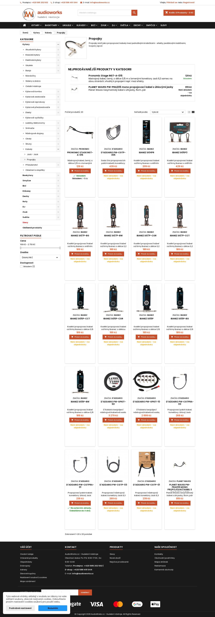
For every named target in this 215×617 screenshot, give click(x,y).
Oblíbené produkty (32, 227)
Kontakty (159, 554)
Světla (124, 25)
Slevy (164, 25)
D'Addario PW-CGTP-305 (113, 153)
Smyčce (150, 25)
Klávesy (81, 25)
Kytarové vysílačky (34, 117)
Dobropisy (25, 565)
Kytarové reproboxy (35, 102)
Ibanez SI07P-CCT (180, 235)
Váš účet (26, 547)
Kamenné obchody (164, 569)
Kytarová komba (34, 91)
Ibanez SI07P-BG (80, 235)
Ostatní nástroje (33, 86)
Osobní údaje (26, 554)
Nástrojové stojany (35, 133)
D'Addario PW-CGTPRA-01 (80, 486)
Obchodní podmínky (165, 558)
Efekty (28, 112)
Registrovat (189, 2)
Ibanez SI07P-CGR (146, 235)
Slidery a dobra (33, 81)
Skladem (29, 266)
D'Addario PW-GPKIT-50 (113, 403)
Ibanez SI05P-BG (180, 318)
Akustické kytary (33, 49)
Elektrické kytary (33, 60)
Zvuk (103, 25)
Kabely (29, 149)
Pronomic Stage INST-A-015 (105, 75)
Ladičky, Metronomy (35, 123)
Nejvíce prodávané (119, 561)
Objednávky (26, 561)
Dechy (137, 25)
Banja (28, 70)
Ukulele (67, 25)
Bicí (93, 25)
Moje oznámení (27, 581)
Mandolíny (31, 75)
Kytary (35, 25)
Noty (25, 201)
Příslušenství (32, 164)
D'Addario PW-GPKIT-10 (146, 401)
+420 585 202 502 (40, 2)
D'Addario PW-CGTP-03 (113, 484)
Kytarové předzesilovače (38, 107)
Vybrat (168, 112)
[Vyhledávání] (107, 13)
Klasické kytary (33, 54)
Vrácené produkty (29, 558)
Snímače (30, 128)
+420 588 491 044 (69, 2)
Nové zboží (115, 558)
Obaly (28, 138)
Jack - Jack (32, 154)
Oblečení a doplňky (35, 170)
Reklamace (160, 565)
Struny (29, 143)
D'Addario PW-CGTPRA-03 (180, 403)
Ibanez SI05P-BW (80, 401)
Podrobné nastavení (20, 608)
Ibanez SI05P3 (179, 152)
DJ (113, 25)
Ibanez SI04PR (146, 152)
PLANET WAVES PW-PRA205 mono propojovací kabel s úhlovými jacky (131, 87)
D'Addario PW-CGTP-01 (146, 484)
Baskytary (51, 25)
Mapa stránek (161, 561)
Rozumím (53, 608)
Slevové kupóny (28, 573)
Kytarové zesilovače (35, 96)
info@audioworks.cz (100, 2)
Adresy (23, 569)
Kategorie (26, 39)
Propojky (31, 159)
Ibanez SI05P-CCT (80, 318)
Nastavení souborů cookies (33, 577)
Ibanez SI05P (146, 318)
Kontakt (70, 547)
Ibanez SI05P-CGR (113, 318)
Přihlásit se (171, 2)
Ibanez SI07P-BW (113, 235)
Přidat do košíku (80, 171)
